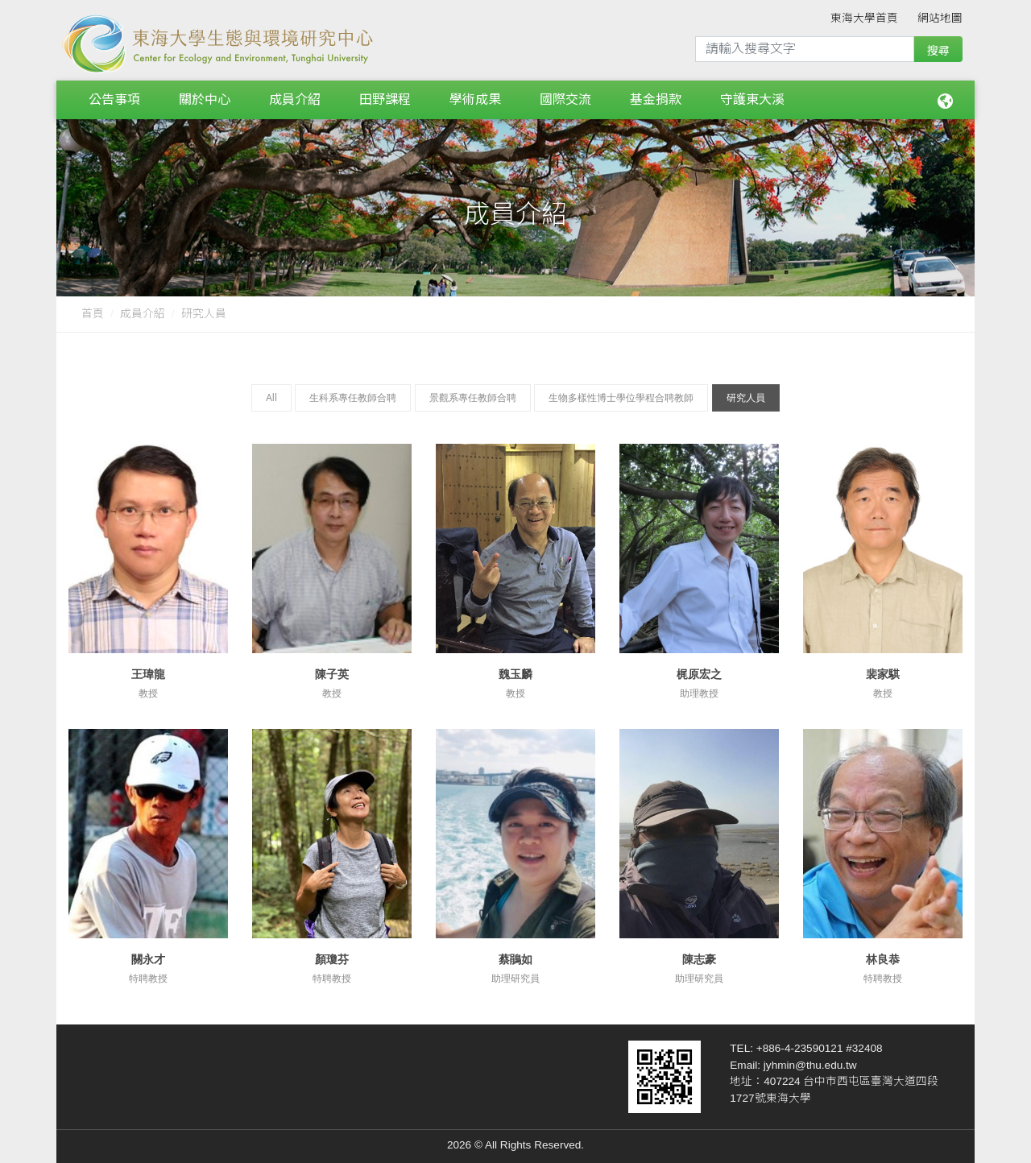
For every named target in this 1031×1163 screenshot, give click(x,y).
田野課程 (385, 96)
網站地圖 (940, 18)
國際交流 (565, 96)
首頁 (92, 307)
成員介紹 (295, 96)
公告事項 (114, 96)
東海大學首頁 (864, 18)
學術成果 (475, 96)
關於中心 (204, 96)
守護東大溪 (752, 96)
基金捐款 (655, 96)
